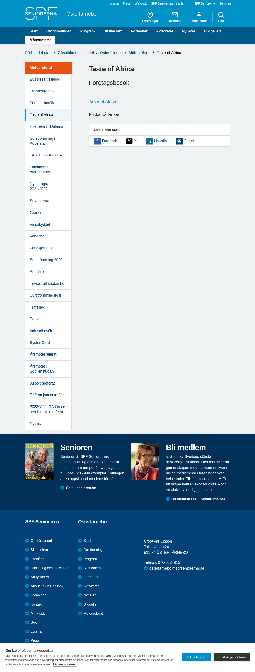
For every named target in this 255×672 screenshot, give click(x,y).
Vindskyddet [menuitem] (40, 224)
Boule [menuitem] (34, 319)
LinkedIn (160, 141)
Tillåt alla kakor (196, 657)
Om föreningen (59, 31)
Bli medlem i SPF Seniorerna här (198, 499)
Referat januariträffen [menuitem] (47, 395)
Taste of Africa (102, 101)
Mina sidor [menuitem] (199, 17)
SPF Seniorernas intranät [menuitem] (167, 3)
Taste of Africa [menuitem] (41, 115)
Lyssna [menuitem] (114, 3)
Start (34, 31)
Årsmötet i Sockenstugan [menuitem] (42, 368)
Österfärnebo (111, 53)
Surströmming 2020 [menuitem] (46, 260)
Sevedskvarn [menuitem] (41, 201)
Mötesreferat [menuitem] (41, 67)
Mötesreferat (40, 40)
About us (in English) (47, 586)
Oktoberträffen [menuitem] (42, 91)
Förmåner (139, 31)
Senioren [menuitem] (225, 3)
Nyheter (188, 31)
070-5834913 (169, 562)
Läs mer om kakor (64, 664)
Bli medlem (113, 31)
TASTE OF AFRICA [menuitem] (46, 155)
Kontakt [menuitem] (175, 17)
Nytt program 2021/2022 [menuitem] (40, 186)
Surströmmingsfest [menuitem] (45, 295)
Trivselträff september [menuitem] (47, 283)
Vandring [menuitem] (37, 236)
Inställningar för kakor (232, 657)
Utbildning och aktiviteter (50, 568)
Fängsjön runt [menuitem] (41, 248)
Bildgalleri (212, 31)
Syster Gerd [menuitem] (40, 342)
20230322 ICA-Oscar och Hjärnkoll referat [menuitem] (47, 409)
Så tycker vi (40, 577)
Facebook (109, 141)
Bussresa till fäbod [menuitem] (45, 79)
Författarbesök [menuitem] (42, 103)
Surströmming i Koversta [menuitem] (42, 141)
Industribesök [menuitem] (41, 331)
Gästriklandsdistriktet (76, 53)
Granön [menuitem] (36, 213)
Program (87, 31)
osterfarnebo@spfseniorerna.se (176, 568)
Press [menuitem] (126, 3)
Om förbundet (41, 541)
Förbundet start (38, 53)
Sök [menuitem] (221, 17)
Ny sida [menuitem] (36, 423)
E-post (189, 141)
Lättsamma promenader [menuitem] (40, 169)
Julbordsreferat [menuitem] (42, 383)
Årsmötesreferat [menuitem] (43, 354)
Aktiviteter (164, 31)
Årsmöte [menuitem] (37, 272)
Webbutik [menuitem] (141, 3)
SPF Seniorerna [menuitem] (204, 3)
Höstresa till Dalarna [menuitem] (46, 126)
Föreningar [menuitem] (150, 17)
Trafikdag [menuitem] (37, 307)
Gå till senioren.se (81, 488)
